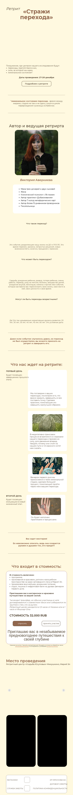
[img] (27, 788)
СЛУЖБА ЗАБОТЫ (15, 788)
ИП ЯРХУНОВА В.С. (58, 780)
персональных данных (22, 646)
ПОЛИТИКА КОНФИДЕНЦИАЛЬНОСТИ (50, 788)
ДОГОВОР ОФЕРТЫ (58, 784)
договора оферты (52, 646)
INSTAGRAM (12, 780)
